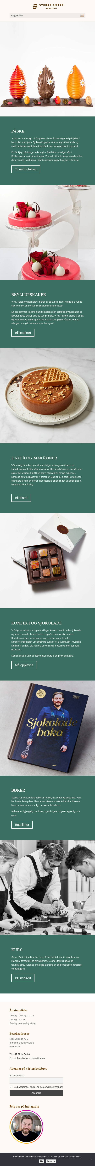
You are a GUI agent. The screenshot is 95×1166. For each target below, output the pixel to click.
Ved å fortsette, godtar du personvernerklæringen (38, 1087)
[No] (91, 1159)
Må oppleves (24, 665)
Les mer (51, 1161)
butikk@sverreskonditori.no (31, 1058)
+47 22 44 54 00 (21, 1054)
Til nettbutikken (26, 169)
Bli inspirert (23, 333)
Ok (41, 1161)
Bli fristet (21, 498)
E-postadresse (17, 1075)
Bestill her (22, 824)
